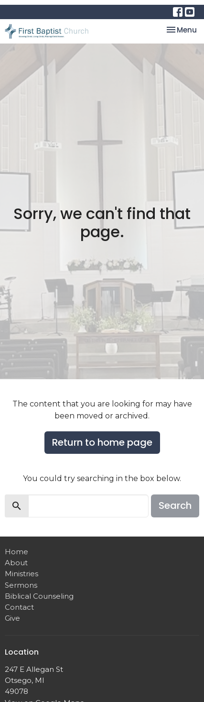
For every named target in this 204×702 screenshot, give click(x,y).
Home (16, 551)
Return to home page (102, 442)
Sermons (21, 585)
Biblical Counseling (39, 596)
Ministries (21, 573)
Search (175, 505)
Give (12, 618)
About (16, 562)
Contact (19, 607)
